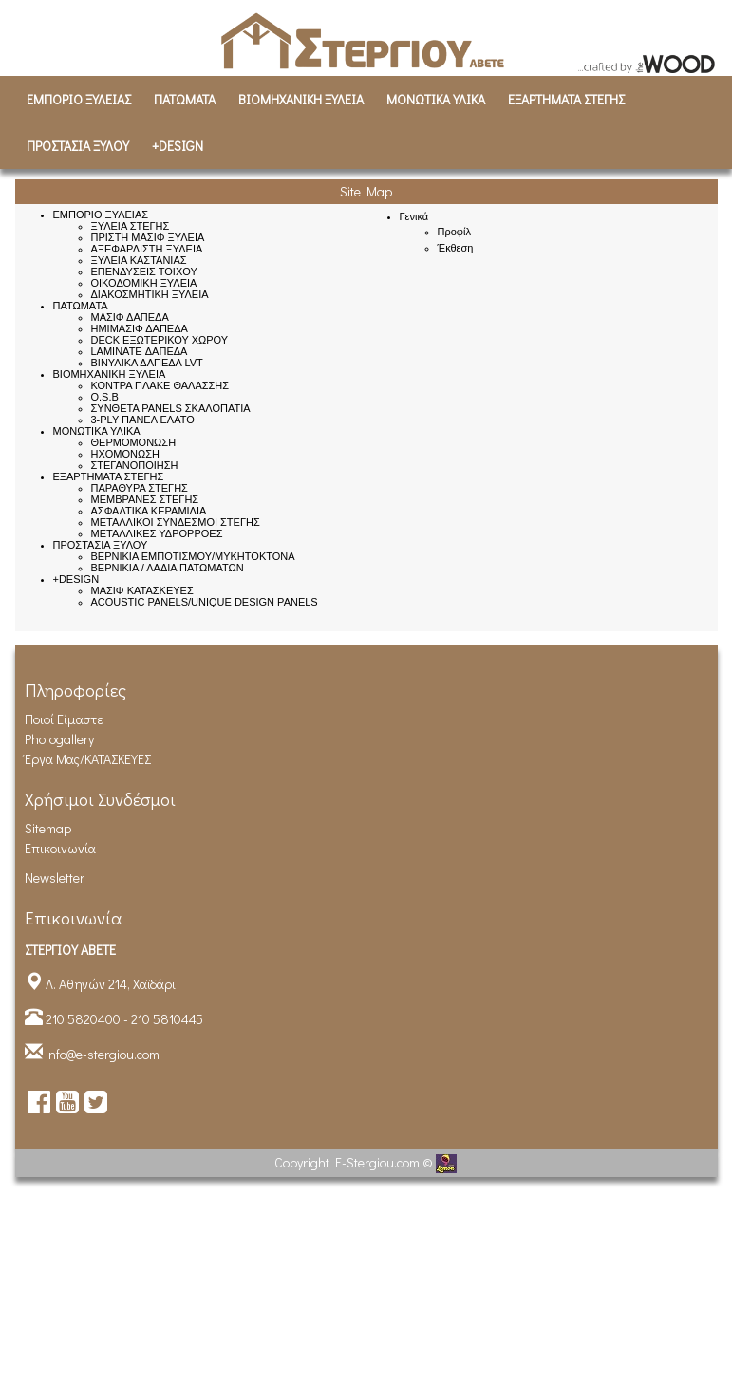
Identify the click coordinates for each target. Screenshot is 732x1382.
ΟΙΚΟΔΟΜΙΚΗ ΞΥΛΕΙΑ (144, 283)
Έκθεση (456, 247)
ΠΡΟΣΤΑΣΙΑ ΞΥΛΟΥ (78, 146)
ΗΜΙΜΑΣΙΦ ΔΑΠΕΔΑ (139, 328)
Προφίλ (454, 231)
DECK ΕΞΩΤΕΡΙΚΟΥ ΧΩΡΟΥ (160, 340)
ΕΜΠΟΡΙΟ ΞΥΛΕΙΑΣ (79, 99)
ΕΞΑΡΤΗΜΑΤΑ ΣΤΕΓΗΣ (566, 99)
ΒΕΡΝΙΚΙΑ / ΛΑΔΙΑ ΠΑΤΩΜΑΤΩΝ (167, 567)
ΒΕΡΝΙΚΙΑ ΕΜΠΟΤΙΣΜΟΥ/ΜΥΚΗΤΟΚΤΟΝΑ (193, 556)
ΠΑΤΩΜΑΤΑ (185, 99)
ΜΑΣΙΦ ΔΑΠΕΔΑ (130, 317)
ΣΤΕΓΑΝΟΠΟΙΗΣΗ (134, 465)
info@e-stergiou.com (103, 1054)
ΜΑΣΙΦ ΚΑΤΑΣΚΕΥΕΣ (142, 590)
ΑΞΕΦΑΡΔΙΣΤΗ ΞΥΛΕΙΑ (147, 248)
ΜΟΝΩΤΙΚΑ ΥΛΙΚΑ (435, 99)
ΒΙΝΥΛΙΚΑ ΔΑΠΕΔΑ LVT (147, 362)
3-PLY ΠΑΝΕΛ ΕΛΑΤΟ (143, 419)
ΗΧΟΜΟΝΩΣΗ (125, 453)
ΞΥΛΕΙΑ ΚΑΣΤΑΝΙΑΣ (139, 260)
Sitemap (48, 828)
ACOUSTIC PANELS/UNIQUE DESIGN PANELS (204, 601)
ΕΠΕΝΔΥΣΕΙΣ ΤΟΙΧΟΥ (144, 271)
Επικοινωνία (60, 848)
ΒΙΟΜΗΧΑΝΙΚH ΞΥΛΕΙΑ (301, 99)
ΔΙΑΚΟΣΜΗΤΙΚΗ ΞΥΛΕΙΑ (150, 294)
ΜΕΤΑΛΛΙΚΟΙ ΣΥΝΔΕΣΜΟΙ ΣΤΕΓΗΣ (175, 522)
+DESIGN (177, 146)
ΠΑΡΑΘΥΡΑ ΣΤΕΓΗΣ (139, 488)
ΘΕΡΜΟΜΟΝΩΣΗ (134, 442)
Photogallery (59, 739)
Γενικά (414, 216)
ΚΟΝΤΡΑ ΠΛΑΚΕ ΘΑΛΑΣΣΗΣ (160, 385)
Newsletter (54, 877)
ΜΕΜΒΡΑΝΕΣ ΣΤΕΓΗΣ (145, 499)
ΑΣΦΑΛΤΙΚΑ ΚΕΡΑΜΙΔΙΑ (149, 510)
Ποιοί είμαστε (64, 719)
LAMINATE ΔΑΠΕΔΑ (139, 351)
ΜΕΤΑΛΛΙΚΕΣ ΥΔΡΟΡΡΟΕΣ (157, 533)
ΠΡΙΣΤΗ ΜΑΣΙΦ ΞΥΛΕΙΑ (148, 237)
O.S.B (105, 396)
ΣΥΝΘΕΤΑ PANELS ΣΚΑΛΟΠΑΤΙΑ (171, 408)
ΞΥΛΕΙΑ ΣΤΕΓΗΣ (130, 226)
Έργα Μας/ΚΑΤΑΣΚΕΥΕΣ (88, 759)
